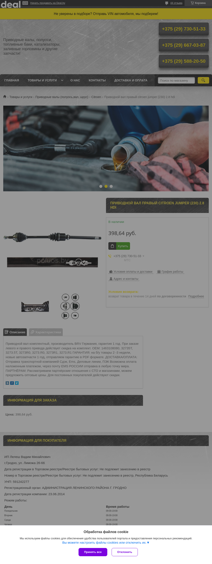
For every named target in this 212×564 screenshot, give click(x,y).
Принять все (93, 552)
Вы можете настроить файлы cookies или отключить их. (104, 542)
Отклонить (124, 552)
